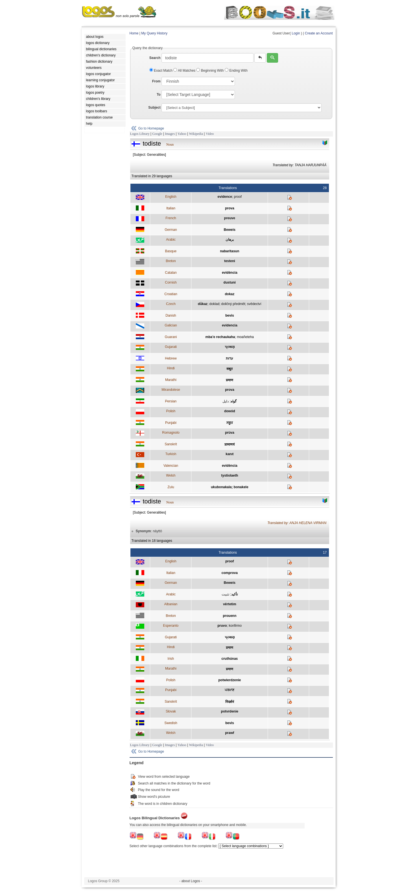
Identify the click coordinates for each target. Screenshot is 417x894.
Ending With (236, 71)
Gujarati (171, 347)
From (156, 81)
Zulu (170, 487)
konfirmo (235, 626)
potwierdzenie (229, 680)
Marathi (170, 380)
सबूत (229, 369)
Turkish (170, 454)
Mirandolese (170, 390)
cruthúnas (229, 659)
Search (155, 58)
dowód (229, 411)
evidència (229, 273)
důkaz (203, 304)
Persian (171, 401)
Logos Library (140, 134)
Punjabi (170, 423)
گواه (234, 401)
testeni (229, 261)
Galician (171, 325)
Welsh (170, 475)
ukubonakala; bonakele (229, 487)
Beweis (229, 230)
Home (134, 33)
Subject (154, 107)
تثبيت (225, 594)
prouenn (229, 616)
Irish (171, 659)
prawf (229, 733)
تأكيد (234, 594)
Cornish (170, 282)
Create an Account (319, 33)
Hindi (170, 368)
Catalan (170, 273)
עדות (229, 358)
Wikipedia (196, 134)
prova (229, 208)
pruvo (222, 626)
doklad (214, 304)
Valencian (170, 466)
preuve (229, 218)
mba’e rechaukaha (220, 337)
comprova (230, 573)
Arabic (171, 240)
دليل (225, 401)
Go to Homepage (151, 128)
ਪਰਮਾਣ (229, 690)
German (171, 230)
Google (157, 134)
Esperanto (171, 626)
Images (170, 134)
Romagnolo (170, 433)
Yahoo (182, 134)
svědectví (254, 304)
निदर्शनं (229, 702)
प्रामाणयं (229, 444)
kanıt (229, 454)
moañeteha (245, 337)
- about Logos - (190, 881)
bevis (229, 315)
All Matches (184, 71)
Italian (170, 208)
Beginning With (210, 71)
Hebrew (170, 358)
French (170, 218)
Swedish (170, 723)
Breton (171, 261)
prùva (229, 433)
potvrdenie (229, 711)
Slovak (171, 711)
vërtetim (229, 604)
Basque (171, 251)
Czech (171, 304)
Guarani (171, 337)
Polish (171, 411)
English (170, 197)
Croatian (170, 294)
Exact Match (161, 71)
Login (296, 33)
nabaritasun (229, 251)
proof (238, 197)
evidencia (229, 325)
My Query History (154, 33)
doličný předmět (233, 304)
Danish (170, 315)
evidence (225, 197)
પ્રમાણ (230, 347)
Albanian (171, 604)
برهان (230, 240)
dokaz (229, 294)
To (159, 95)
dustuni (230, 282)
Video (210, 134)
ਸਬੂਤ (229, 423)
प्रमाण (229, 380)
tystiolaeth (229, 475)
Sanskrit (171, 444)
